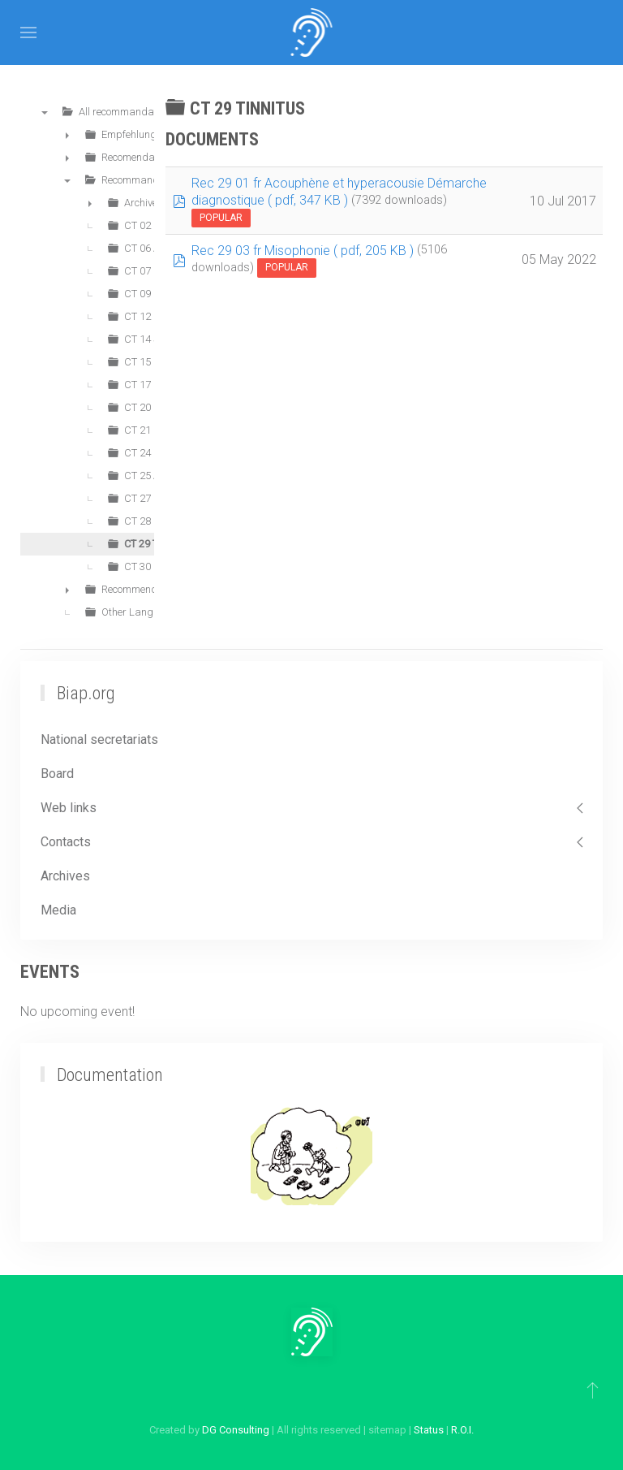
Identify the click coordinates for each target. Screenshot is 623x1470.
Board (57, 773)
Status (429, 1430)
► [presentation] (67, 134)
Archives (65, 876)
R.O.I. (462, 1430)
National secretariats (99, 739)
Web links (69, 807)
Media (58, 910)
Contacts (66, 842)
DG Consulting (235, 1430)
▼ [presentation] (44, 112)
